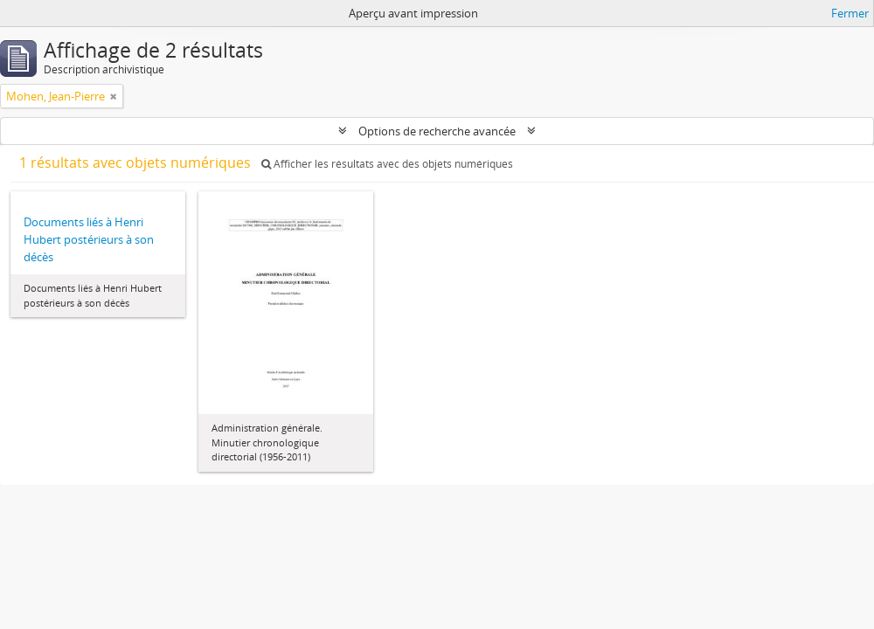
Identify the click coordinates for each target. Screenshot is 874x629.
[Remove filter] (113, 96)
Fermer (850, 13)
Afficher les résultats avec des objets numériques (387, 163)
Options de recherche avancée (437, 131)
